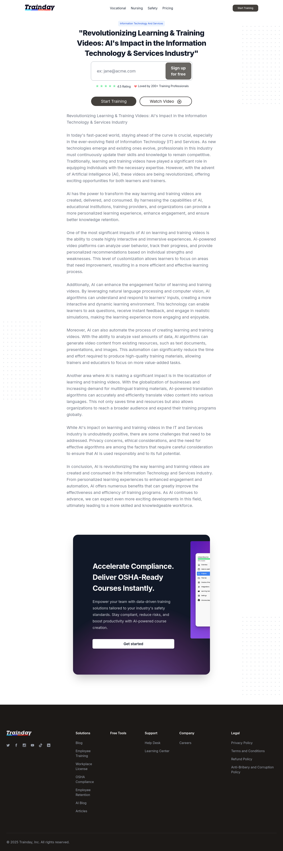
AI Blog (81, 803)
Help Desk (153, 743)
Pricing (167, 8)
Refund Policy (241, 759)
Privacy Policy (242, 743)
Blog (79, 743)
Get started (133, 644)
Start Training (114, 101)
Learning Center (157, 751)
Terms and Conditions (248, 751)
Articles (81, 811)
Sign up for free (178, 71)
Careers (185, 743)
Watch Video (166, 101)
